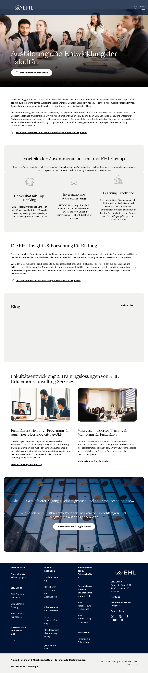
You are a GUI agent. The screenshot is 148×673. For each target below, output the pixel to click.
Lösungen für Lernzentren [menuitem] (51, 609)
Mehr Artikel (127, 305)
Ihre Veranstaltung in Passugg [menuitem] (84, 618)
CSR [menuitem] (13, 640)
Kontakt (115, 596)
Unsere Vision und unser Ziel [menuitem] (18, 630)
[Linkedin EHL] (120, 616)
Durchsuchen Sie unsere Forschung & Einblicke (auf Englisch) (48, 280)
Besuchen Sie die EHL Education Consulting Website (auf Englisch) (51, 132)
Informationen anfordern (34, 72)
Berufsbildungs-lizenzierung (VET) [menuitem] (51, 633)
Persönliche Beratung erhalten (74, 526)
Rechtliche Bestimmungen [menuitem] (25, 666)
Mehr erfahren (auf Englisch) (26, 464)
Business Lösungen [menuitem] (49, 569)
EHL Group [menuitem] (16, 587)
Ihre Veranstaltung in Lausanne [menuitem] (84, 605)
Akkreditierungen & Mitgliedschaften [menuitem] (31, 659)
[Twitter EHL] (112, 616)
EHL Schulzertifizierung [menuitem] (51, 620)
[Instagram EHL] (122, 619)
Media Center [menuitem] (18, 567)
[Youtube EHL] (114, 619)
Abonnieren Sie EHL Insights (121, 604)
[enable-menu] (143, 10)
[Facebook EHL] (127, 616)
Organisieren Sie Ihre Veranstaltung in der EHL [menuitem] (85, 591)
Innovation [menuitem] (83, 632)
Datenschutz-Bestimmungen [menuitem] (70, 659)
